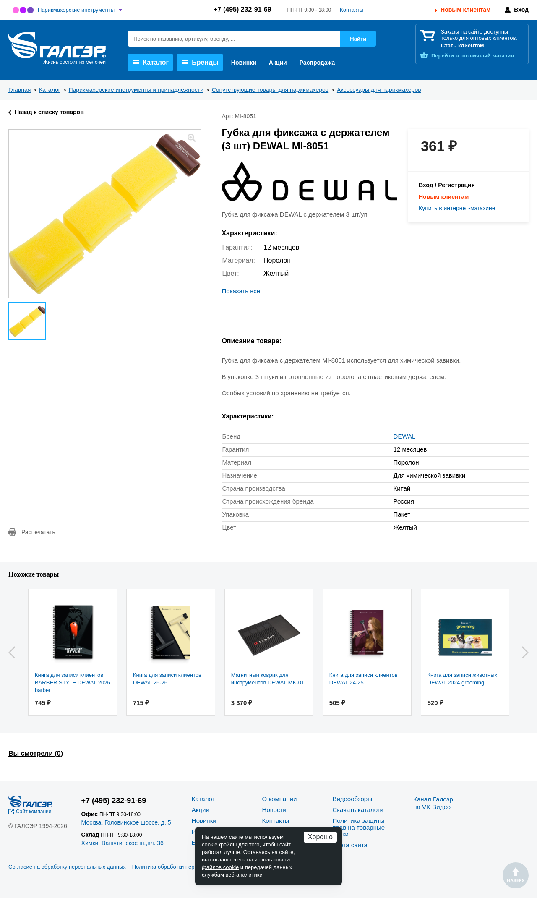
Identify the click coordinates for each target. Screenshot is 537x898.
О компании (279, 798)
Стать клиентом (462, 45)
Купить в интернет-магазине (457, 208)
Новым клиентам (465, 9)
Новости (274, 809)
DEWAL (405, 436)
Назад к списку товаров (49, 112)
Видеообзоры (352, 798)
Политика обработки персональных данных (187, 867)
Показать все (241, 291)
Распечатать (38, 532)
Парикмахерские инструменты (76, 10)
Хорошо (320, 837)
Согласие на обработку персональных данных (67, 867)
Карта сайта (350, 844)
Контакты (351, 10)
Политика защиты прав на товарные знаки (358, 827)
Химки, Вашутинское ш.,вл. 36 (122, 843)
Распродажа (317, 62)
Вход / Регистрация (447, 185)
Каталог (151, 62)
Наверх (516, 875)
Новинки (243, 62)
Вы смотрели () (35, 753)
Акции (278, 62)
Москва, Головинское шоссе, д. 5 (126, 822)
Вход (521, 9)
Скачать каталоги (357, 809)
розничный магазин (472, 55)
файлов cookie (220, 867)
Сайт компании (34, 811)
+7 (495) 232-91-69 (242, 9)
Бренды (200, 62)
